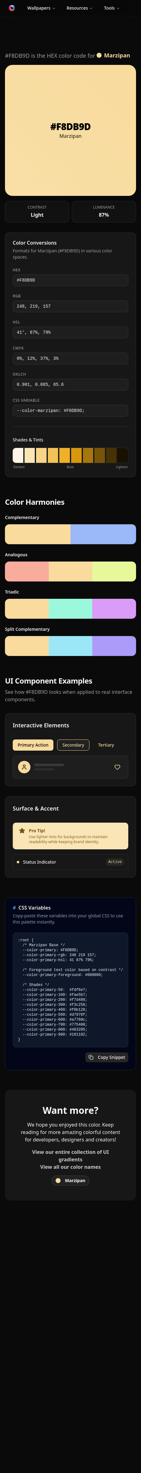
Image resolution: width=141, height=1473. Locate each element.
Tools (112, 8)
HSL (16, 322)
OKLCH (19, 374)
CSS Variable (26, 400)
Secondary (73, 745)
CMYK (18, 348)
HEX (16, 270)
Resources (80, 8)
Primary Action (33, 745)
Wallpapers (41, 8)
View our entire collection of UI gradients (70, 1156)
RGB (17, 296)
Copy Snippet (107, 1057)
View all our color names (70, 1166)
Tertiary (106, 745)
